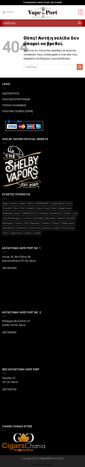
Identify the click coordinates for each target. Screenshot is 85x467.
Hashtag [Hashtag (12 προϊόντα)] (43, 213)
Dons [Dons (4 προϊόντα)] (39, 208)
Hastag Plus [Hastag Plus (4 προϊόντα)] (55, 213)
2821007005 (9, 268)
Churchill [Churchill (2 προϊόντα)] (7, 208)
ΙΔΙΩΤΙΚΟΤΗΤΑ (10, 93)
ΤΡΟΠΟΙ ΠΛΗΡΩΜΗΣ (14, 105)
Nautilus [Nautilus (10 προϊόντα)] (71, 218)
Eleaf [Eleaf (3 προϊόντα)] (54, 208)
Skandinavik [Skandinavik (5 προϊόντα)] (8, 228)
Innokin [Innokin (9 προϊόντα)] (67, 213)
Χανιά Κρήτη (57, 458)
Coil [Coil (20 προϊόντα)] (22, 208)
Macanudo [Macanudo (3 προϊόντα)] (50, 218)
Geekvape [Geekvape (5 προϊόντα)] (7, 213)
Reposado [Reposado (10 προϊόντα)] (35, 223)
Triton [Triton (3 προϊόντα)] (5, 233)
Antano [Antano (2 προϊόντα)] (14, 203)
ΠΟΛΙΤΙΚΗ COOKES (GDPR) (17, 111)
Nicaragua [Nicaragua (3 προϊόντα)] (7, 223)
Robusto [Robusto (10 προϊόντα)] (46, 223)
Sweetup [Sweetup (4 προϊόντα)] (47, 228)
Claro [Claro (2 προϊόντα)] (15, 208)
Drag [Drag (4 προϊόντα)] (47, 208)
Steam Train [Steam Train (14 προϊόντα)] (34, 228)
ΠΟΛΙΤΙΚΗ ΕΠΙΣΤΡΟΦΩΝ (16, 99)
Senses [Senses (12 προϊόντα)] (56, 223)
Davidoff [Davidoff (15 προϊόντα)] (30, 208)
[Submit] (79, 23)
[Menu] (8, 12)
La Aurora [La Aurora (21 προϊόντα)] (26, 218)
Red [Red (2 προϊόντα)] (26, 223)
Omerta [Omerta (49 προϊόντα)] (18, 223)
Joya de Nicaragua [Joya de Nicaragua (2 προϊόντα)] (11, 218)
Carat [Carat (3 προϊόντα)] (69, 203)
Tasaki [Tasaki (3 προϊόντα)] (56, 228)
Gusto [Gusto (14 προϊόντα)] (17, 213)
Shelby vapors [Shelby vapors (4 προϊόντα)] (68, 223)
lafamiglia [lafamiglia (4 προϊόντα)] (38, 218)
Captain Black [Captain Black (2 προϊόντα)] (58, 203)
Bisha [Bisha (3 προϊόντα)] (30, 203)
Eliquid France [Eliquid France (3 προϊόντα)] (65, 208)
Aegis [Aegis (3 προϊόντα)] (5, 203)
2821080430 (9, 332)
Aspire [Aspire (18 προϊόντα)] (22, 203)
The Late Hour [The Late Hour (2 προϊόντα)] (68, 228)
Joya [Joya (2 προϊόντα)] (75, 213)
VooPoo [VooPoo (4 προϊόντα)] (28, 233)
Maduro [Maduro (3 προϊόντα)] (61, 218)
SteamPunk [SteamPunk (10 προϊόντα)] (21, 228)
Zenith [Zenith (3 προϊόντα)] (37, 233)
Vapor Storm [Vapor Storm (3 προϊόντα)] (16, 233)
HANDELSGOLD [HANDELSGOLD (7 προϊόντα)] (30, 213)
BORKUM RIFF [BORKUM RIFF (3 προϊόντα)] (42, 203)
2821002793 (9, 389)
